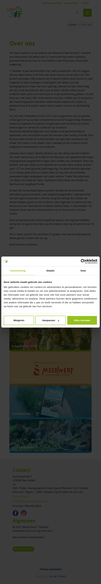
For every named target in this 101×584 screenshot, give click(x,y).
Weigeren (19, 320)
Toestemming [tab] (18, 270)
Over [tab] (83, 270)
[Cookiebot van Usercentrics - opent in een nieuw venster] (83, 261)
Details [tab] (50, 270)
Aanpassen (50, 320)
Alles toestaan (82, 320)
